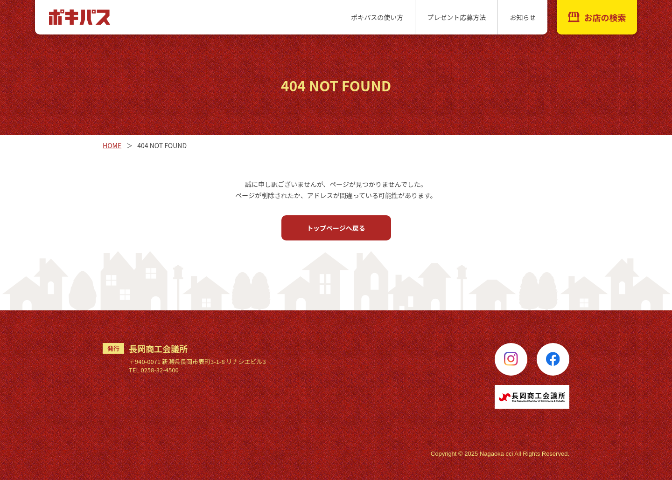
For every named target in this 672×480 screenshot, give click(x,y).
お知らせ (523, 17)
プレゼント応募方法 (456, 17)
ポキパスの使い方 (377, 17)
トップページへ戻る (336, 228)
